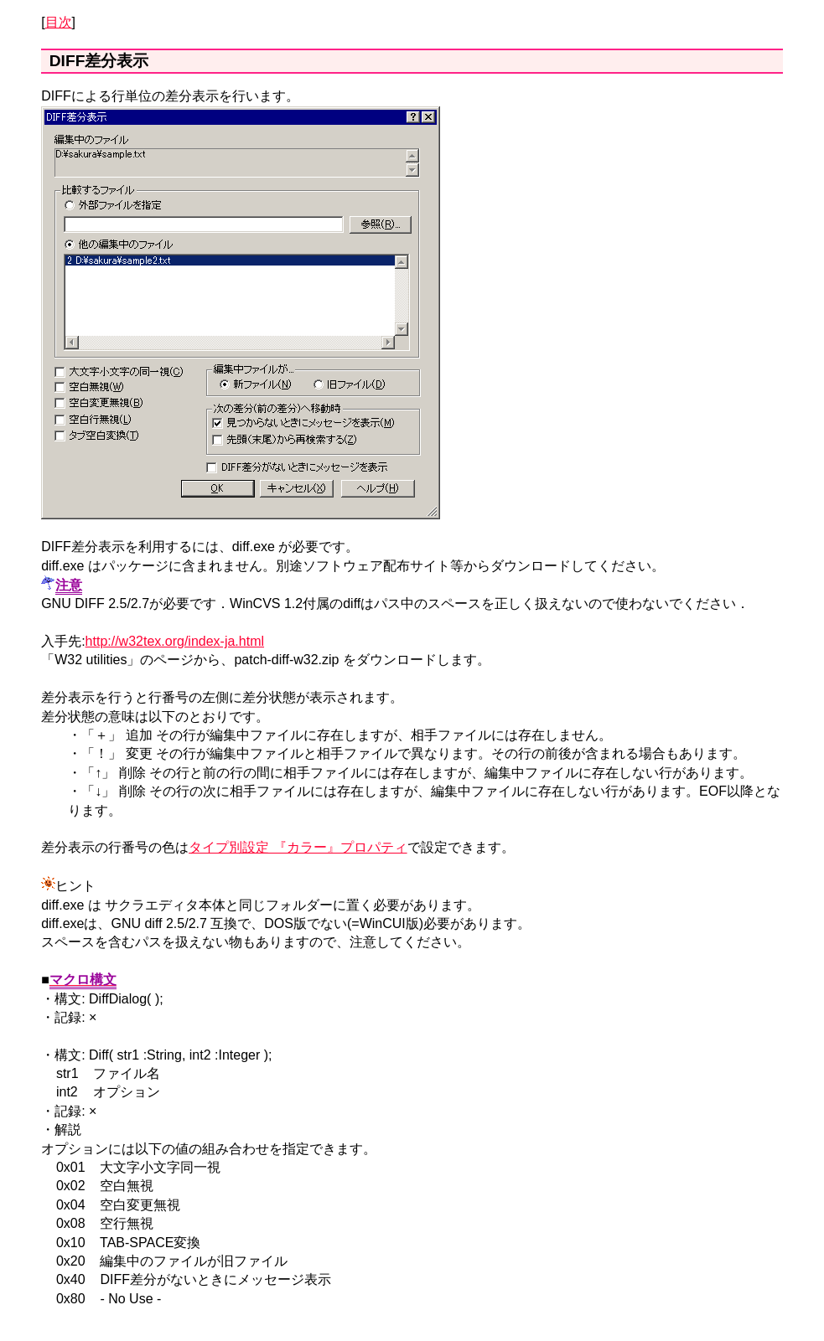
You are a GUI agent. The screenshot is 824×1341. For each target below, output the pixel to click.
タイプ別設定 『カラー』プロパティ (298, 847)
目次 (58, 22)
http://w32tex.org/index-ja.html (175, 641)
